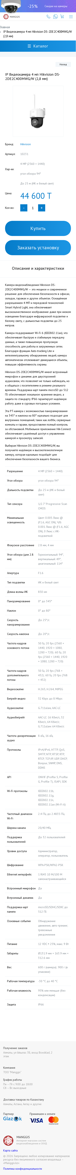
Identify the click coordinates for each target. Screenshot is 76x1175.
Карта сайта (10, 1150)
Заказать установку (38, 247)
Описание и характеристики (38, 268)
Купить (38, 228)
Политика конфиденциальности (22, 1169)
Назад (63, 64)
